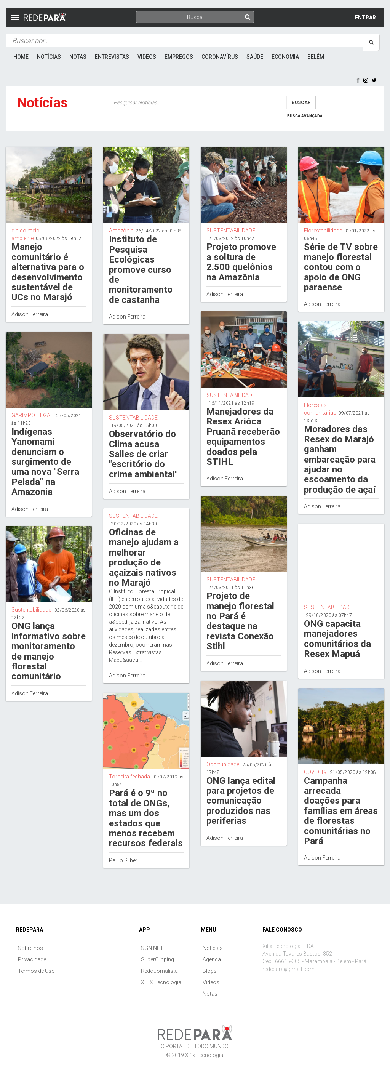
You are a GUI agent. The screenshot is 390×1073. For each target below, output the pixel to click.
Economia (285, 57)
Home (21, 57)
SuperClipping (157, 959)
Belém (315, 57)
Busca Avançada (305, 116)
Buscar (301, 102)
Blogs (210, 971)
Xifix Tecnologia (204, 1055)
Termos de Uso (36, 971)
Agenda (212, 959)
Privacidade (32, 959)
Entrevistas (112, 57)
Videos (211, 982)
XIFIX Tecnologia (161, 982)
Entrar (365, 17)
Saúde (254, 57)
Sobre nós (30, 948)
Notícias (49, 57)
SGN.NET (152, 948)
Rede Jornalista (159, 971)
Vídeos (146, 57)
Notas (77, 57)
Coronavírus (219, 57)
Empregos (179, 57)
